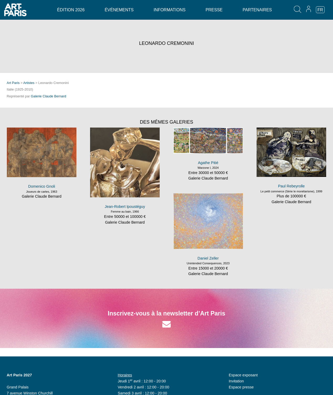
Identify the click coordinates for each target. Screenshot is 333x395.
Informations (169, 10)
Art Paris (13, 83)
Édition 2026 (71, 10)
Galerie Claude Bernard (48, 96)
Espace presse (241, 387)
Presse (214, 10)
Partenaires (257, 10)
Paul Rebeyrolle (291, 186)
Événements (119, 10)
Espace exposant (243, 375)
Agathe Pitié (208, 163)
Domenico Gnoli (41, 186)
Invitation (236, 381)
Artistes (29, 83)
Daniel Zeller (208, 258)
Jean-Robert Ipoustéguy (125, 206)
